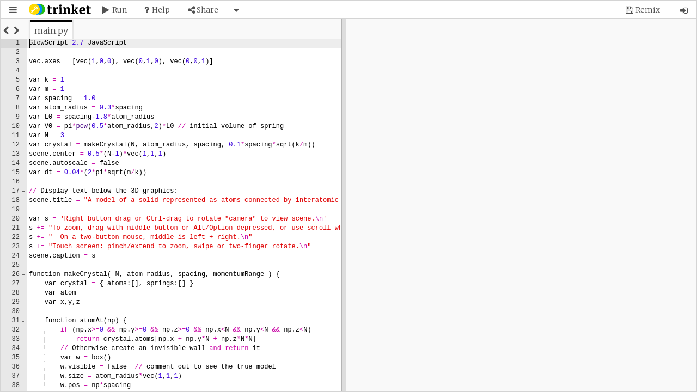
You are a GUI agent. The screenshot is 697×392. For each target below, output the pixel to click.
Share (207, 10)
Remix (647, 10)
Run (119, 10)
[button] (13, 10)
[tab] (51, 30)
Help (161, 10)
